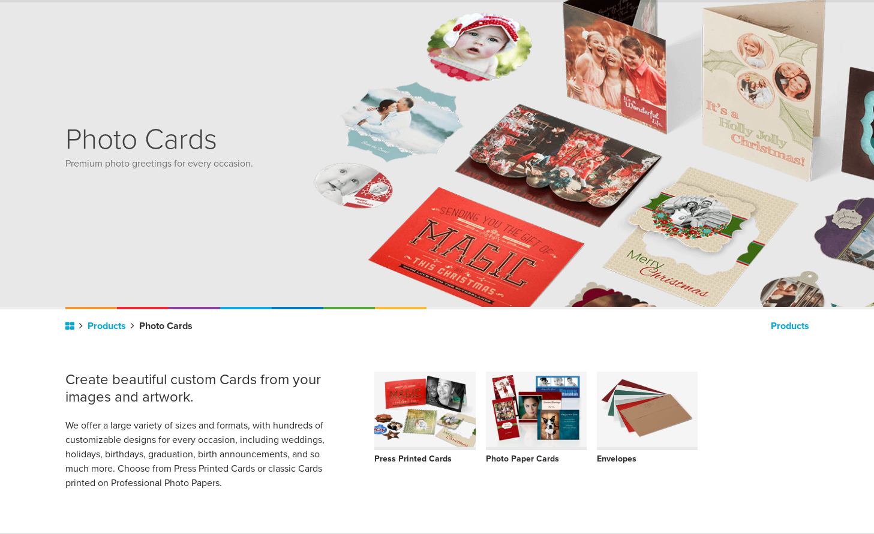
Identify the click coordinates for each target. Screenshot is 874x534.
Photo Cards (166, 326)
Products (111, 326)
